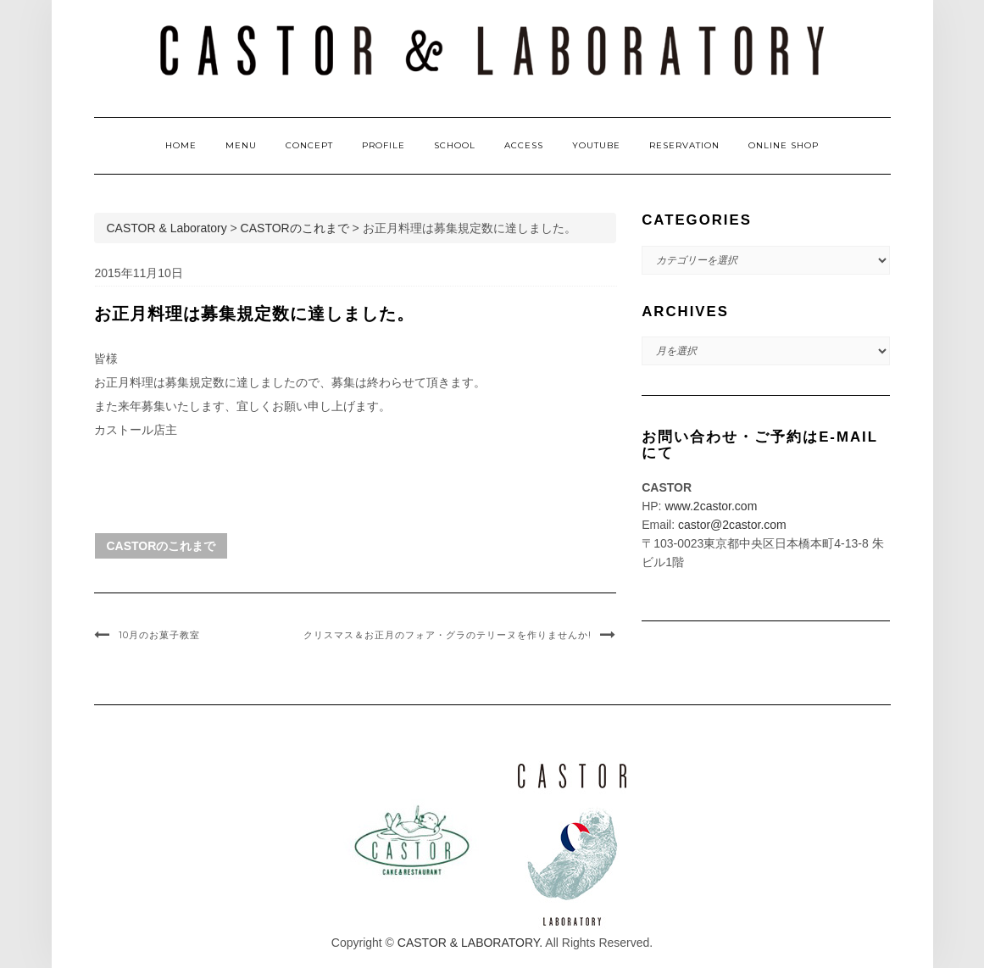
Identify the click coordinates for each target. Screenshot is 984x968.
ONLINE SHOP (783, 145)
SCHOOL (454, 145)
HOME (181, 145)
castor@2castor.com (732, 524)
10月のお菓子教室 (159, 635)
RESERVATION (684, 145)
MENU (241, 145)
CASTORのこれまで (161, 546)
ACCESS (523, 145)
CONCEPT (309, 145)
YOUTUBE (596, 145)
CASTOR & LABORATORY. (469, 942)
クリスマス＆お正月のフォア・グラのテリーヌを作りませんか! (447, 635)
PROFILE (383, 145)
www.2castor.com (710, 506)
